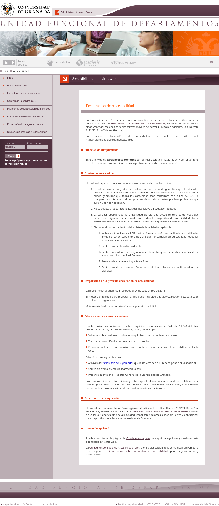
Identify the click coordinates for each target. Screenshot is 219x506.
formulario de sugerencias (118, 363)
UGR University (123, 64)
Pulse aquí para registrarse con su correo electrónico (26, 162)
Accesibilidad (21, 71)
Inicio (6, 71)
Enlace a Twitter (6, 62)
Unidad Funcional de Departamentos (109, 23)
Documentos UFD (17, 85)
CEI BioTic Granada (93, 62)
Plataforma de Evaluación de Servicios (28, 108)
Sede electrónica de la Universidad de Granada (160, 411)
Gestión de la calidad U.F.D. (22, 101)
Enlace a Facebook (12, 62)
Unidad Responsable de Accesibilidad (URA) (114, 447)
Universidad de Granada (23, 7)
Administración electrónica (76, 12)
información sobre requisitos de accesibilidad (138, 451)
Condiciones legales (138, 438)
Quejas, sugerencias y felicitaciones (27, 132)
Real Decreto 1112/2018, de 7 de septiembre (138, 123)
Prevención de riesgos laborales (25, 124)
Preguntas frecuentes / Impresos (25, 116)
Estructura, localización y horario (25, 93)
